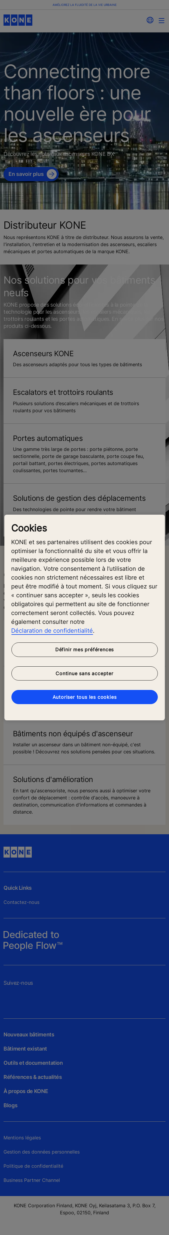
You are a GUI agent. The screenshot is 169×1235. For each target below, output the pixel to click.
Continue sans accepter (84, 673)
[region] (84, 618)
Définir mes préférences (84, 649)
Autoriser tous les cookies (85, 697)
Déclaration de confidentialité (52, 630)
